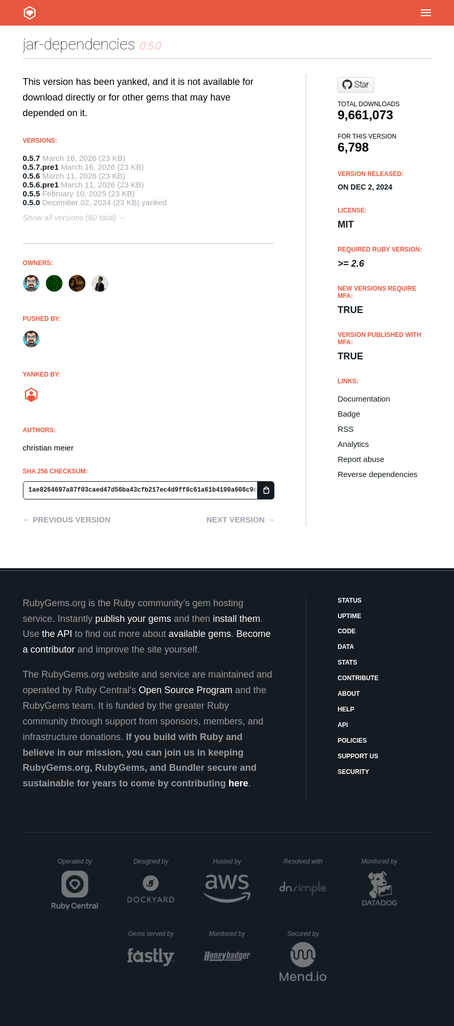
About (348, 693)
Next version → (241, 519)
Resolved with (305, 861)
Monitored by (382, 861)
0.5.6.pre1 (41, 184)
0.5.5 (31, 193)
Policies (352, 740)
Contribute (358, 678)
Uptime (349, 616)
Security (353, 771)
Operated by (78, 865)
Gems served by (151, 933)
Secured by (306, 933)
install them (236, 619)
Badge (348, 413)
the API (57, 634)
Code (346, 631)
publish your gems (133, 619)
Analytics (353, 444)
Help (345, 709)
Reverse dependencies (377, 474)
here (238, 783)
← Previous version (66, 519)
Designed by (153, 861)
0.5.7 (31, 158)
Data (345, 646)
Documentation (363, 398)
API (342, 725)
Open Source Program (185, 690)
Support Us (357, 756)
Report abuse (360, 459)
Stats (347, 662)
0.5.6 (31, 175)
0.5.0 (31, 202)
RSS (345, 428)
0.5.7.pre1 (41, 166)
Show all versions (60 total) (70, 217)
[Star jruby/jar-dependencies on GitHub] (355, 85)
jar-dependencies (79, 44)
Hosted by (231, 861)
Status (349, 600)
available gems (200, 634)
